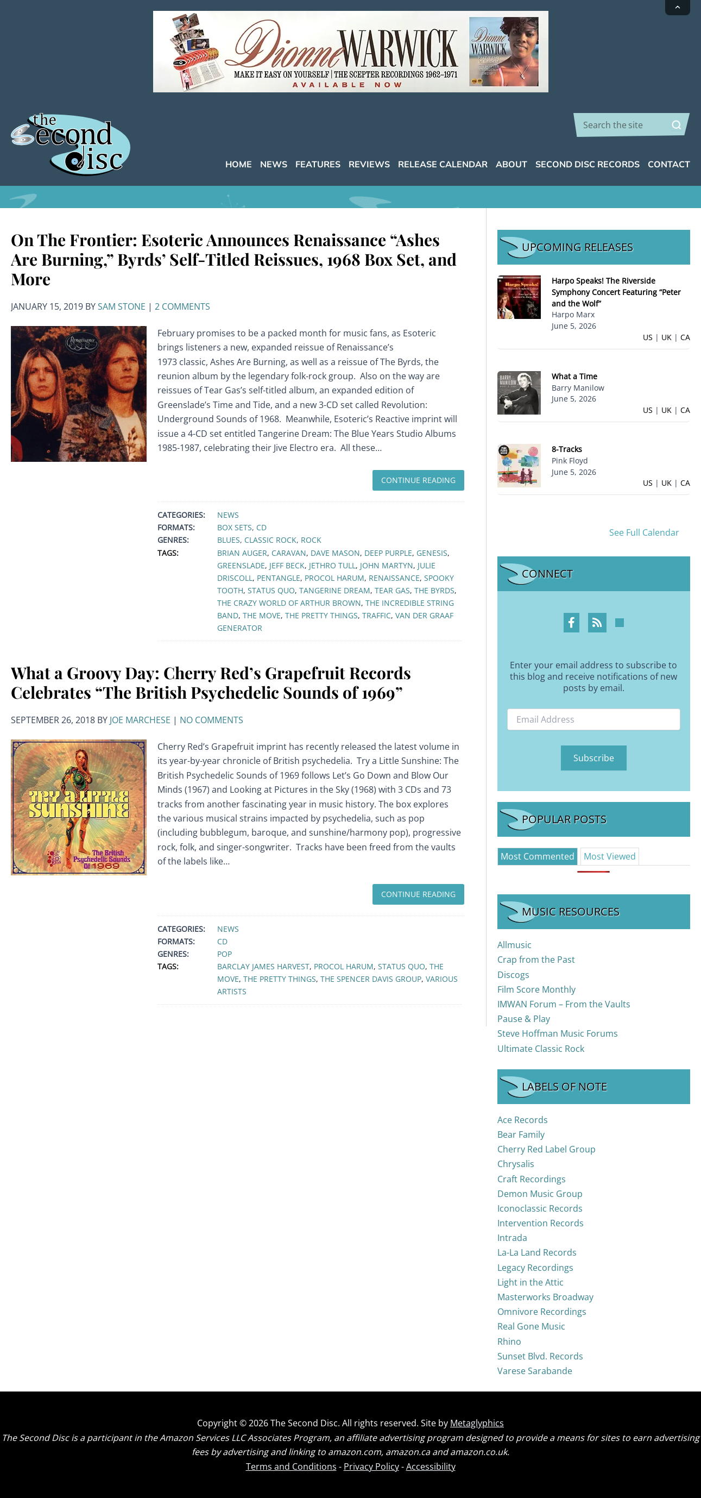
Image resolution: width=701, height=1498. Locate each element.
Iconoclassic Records (540, 1208)
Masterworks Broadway (545, 1297)
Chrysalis (515, 1164)
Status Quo (271, 590)
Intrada (512, 1238)
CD (261, 527)
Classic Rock (270, 540)
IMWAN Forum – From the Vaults (563, 1004)
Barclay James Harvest (263, 966)
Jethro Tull (332, 565)
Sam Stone (122, 306)
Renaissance (394, 578)
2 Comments (182, 306)
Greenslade (241, 565)
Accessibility (431, 1466)
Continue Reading (418, 480)
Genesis (431, 553)
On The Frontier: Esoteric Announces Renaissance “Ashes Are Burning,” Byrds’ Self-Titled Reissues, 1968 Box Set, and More (234, 259)
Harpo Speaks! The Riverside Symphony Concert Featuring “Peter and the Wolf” (616, 292)
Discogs (513, 975)
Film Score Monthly (536, 989)
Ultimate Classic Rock (540, 1049)
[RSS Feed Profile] (597, 622)
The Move (262, 615)
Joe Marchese (140, 720)
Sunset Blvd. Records (540, 1356)
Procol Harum (334, 578)
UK (666, 337)
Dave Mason (335, 553)
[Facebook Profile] (571, 622)
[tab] (537, 856)
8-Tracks (567, 449)
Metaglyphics (477, 1423)
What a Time (574, 376)
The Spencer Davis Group (370, 979)
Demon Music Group (540, 1194)
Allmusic (514, 945)
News (228, 515)
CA (685, 337)
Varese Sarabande (534, 1371)
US (648, 337)
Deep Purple (388, 553)
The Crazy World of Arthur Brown (289, 603)
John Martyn (386, 565)
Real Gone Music (531, 1326)
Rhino (509, 1341)
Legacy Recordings (535, 1268)
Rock (311, 540)
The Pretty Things (321, 615)
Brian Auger (242, 553)
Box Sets (234, 527)
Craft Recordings (531, 1179)
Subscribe (593, 758)
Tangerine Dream (334, 590)
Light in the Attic (530, 1282)
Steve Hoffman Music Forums (557, 1033)
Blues (228, 540)
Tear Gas (392, 590)
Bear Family (521, 1134)
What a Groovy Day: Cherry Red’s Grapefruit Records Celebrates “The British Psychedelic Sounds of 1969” (211, 682)
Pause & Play (523, 1019)
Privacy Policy (371, 1466)
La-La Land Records (537, 1252)
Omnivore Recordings (541, 1312)
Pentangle (278, 578)
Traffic (376, 615)
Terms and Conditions (291, 1466)
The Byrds (434, 590)
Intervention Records (540, 1223)
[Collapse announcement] (677, 7)
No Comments (211, 720)
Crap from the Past (536, 960)
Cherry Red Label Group (546, 1149)
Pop (224, 954)
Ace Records (522, 1120)
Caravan (288, 553)
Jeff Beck (287, 565)
